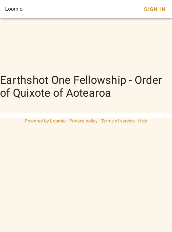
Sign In (155, 9)
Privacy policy (83, 120)
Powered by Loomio (45, 120)
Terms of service (118, 120)
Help (143, 120)
